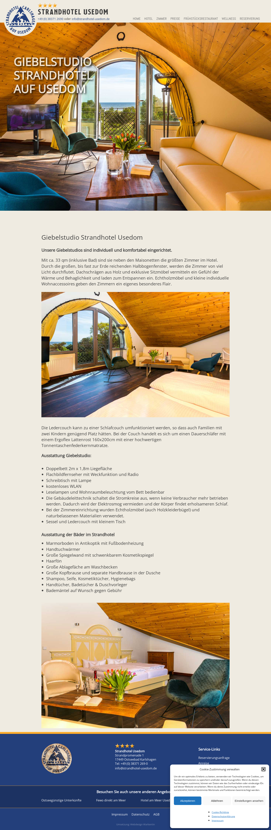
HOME (137, 18)
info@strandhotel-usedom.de (91, 19)
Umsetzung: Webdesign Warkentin (135, 824)
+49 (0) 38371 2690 (50, 19)
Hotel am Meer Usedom (158, 800)
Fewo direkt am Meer (111, 800)
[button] (263, 769)
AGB (156, 814)
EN (265, 18)
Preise (175, 18)
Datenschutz (141, 814)
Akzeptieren (187, 800)
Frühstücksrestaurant (201, 18)
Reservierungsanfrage (214, 758)
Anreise (203, 763)
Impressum (218, 820)
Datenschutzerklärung (223, 816)
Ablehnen (217, 800)
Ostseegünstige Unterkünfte (61, 800)
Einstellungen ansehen (249, 800)
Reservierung (250, 18)
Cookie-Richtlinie (220, 812)
